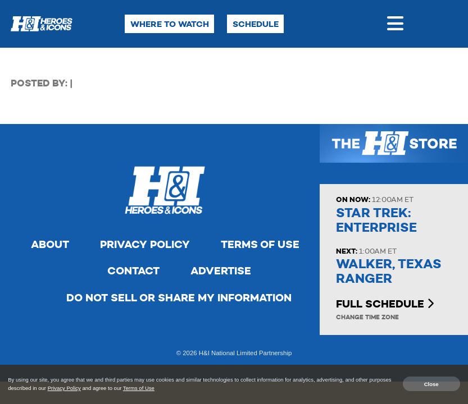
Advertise (220, 271)
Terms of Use (260, 244)
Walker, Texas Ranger (389, 271)
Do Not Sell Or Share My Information (179, 298)
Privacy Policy (145, 244)
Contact (133, 271)
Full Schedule (385, 304)
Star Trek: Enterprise (376, 220)
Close (431, 383)
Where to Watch (169, 24)
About (50, 244)
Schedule (256, 24)
